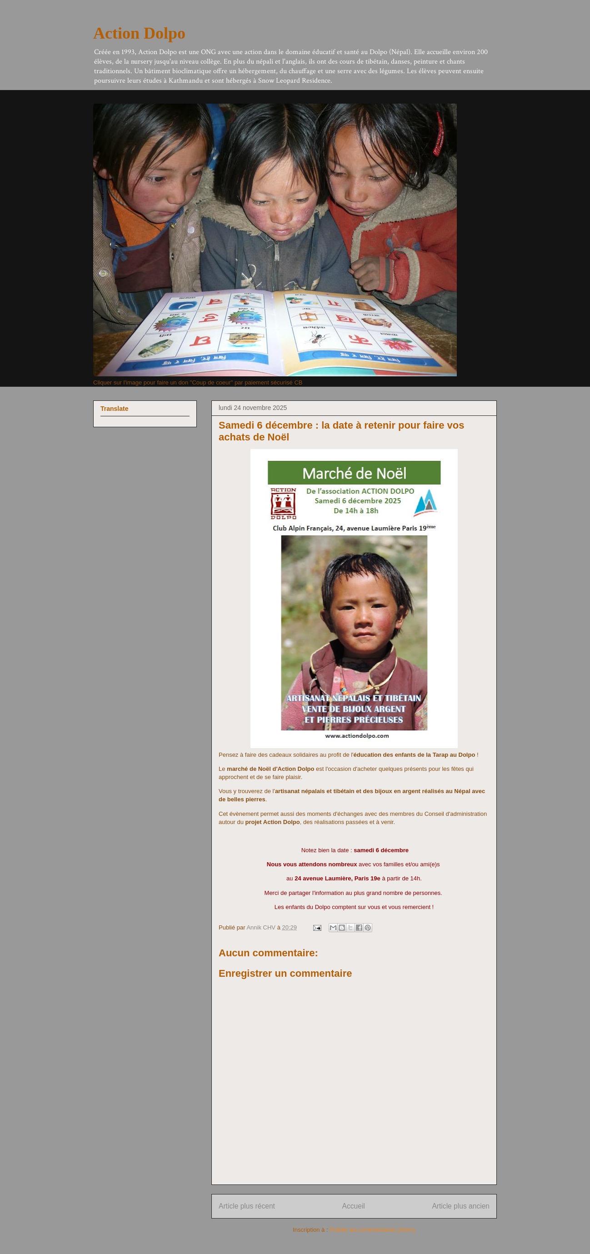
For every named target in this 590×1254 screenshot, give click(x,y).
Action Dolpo (139, 33)
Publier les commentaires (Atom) (372, 1229)
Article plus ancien (461, 1206)
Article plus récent (247, 1206)
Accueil (353, 1206)
